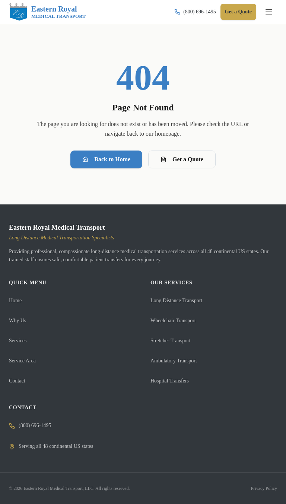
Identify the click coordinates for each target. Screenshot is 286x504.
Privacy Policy (264, 488)
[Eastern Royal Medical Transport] (47, 12)
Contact (17, 381)
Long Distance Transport (176, 300)
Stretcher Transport (170, 340)
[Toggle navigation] (269, 12)
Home (15, 300)
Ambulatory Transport (173, 361)
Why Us (17, 320)
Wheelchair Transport (173, 320)
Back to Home (106, 159)
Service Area (22, 361)
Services (17, 340)
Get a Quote (238, 11)
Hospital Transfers (169, 381)
